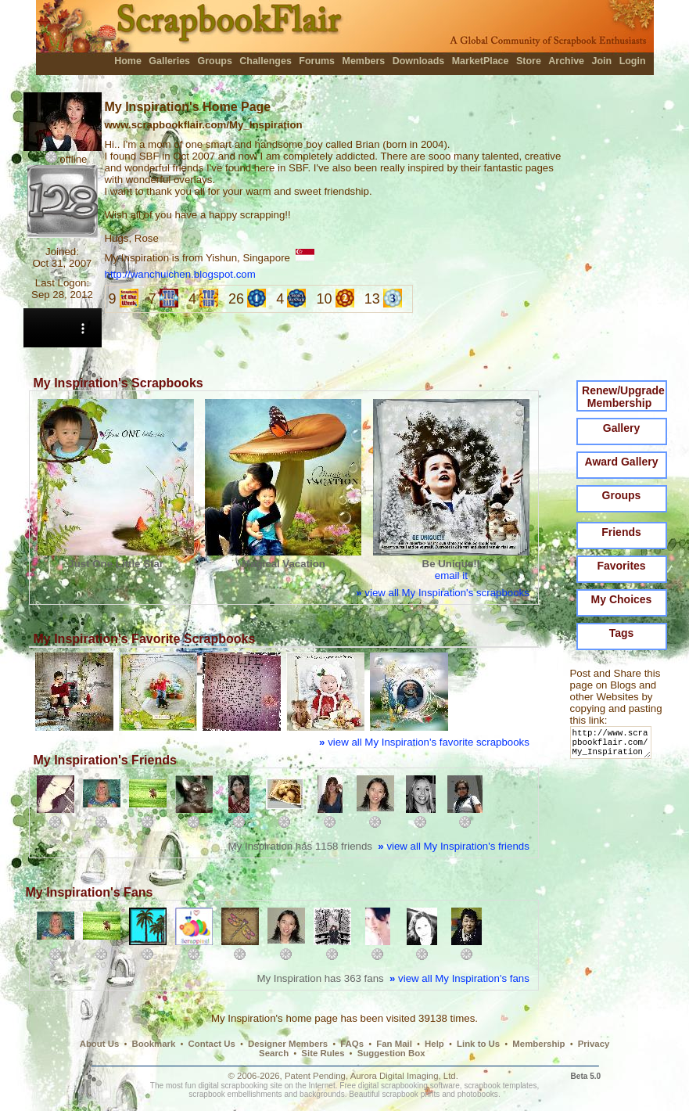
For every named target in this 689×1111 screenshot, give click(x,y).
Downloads (419, 61)
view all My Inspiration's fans (459, 978)
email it (451, 575)
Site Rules (322, 1053)
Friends (621, 532)
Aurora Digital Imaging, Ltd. (404, 1075)
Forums (317, 61)
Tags (621, 633)
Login (632, 61)
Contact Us (211, 1043)
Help (434, 1043)
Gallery (621, 428)
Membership (538, 1043)
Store (528, 61)
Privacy (594, 1043)
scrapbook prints (411, 1094)
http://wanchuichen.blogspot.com (180, 274)
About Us (100, 1043)
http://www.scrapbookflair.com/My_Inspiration (613, 746)
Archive (566, 61)
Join (602, 61)
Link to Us (478, 1043)
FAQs (352, 1043)
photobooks (478, 1094)
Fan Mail (394, 1043)
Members (364, 61)
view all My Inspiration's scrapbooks (442, 593)
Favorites (621, 565)
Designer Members (288, 1043)
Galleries (169, 61)
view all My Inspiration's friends (453, 846)
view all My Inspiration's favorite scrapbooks (424, 742)
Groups (214, 61)
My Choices (621, 599)
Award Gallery (621, 461)
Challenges (265, 61)
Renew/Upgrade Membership (623, 396)
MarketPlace (480, 61)
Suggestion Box (391, 1053)
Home (128, 61)
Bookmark (154, 1043)
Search (274, 1053)
